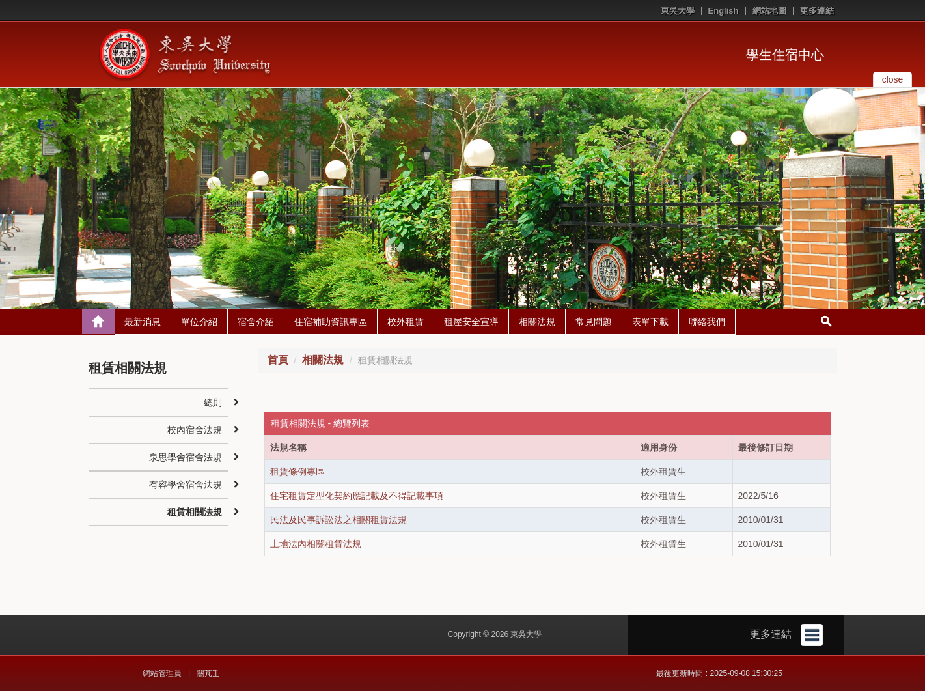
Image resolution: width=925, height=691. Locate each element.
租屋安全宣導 (471, 322)
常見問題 (593, 322)
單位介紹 (199, 322)
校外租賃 (405, 322)
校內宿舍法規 (194, 430)
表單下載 (650, 322)
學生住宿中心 (785, 55)
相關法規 (537, 322)
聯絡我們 (707, 322)
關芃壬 (208, 673)
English (723, 11)
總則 (213, 402)
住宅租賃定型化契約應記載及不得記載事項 (356, 495)
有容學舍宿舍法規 (185, 484)
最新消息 (142, 322)
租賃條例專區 (297, 471)
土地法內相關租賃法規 (315, 544)
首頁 (278, 359)
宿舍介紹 (256, 322)
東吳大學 (678, 11)
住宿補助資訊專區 (330, 322)
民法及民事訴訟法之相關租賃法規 (338, 520)
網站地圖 (769, 11)
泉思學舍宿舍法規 (185, 457)
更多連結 (817, 11)
